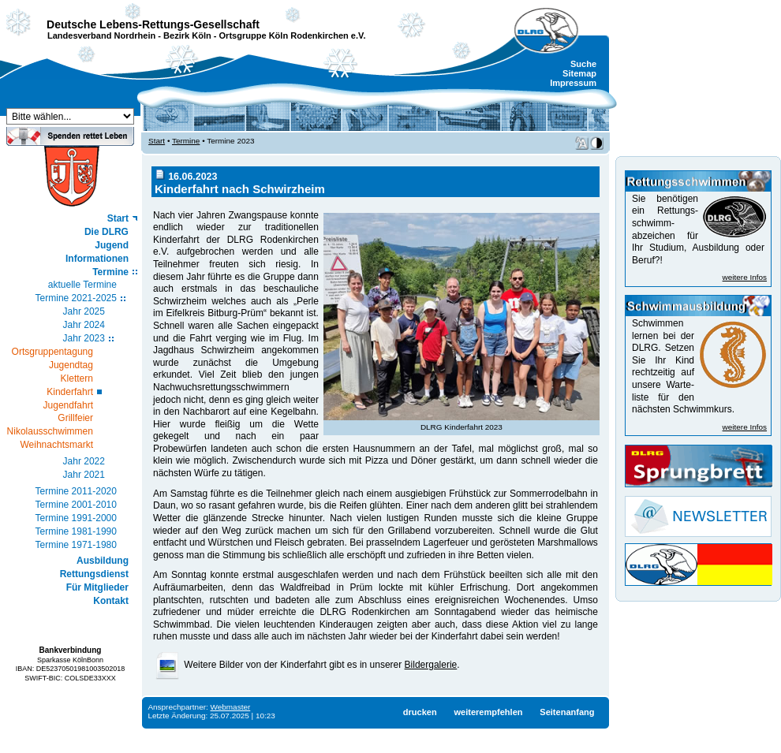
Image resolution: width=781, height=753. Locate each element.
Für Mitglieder (97, 587)
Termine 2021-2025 (76, 298)
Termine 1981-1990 (76, 531)
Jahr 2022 (84, 461)
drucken (420, 712)
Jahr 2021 (84, 474)
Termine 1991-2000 (76, 518)
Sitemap (579, 73)
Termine (110, 272)
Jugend (112, 245)
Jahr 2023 (84, 338)
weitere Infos (745, 277)
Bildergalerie (431, 664)
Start (118, 218)
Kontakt (111, 600)
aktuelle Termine (82, 284)
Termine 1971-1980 (76, 544)
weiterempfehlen (488, 712)
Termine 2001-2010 (76, 504)
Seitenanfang (567, 712)
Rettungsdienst (94, 574)
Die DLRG (106, 231)
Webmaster (231, 707)
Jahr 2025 (84, 311)
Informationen (97, 258)
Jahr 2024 (84, 324)
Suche (583, 64)
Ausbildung (103, 560)
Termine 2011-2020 (76, 491)
